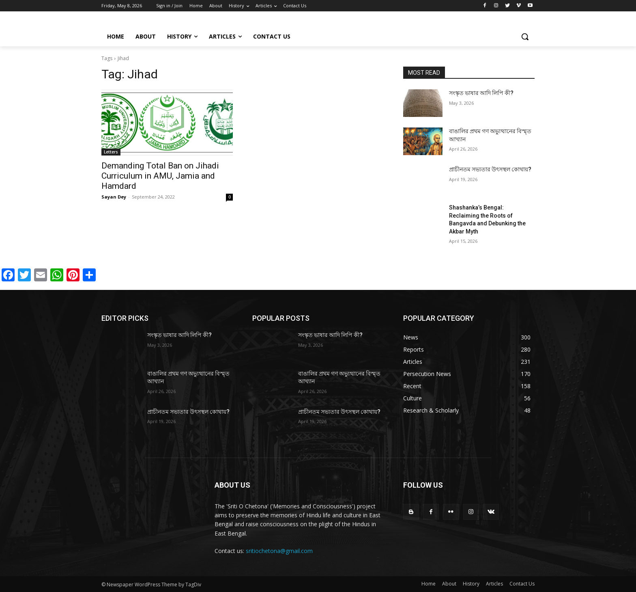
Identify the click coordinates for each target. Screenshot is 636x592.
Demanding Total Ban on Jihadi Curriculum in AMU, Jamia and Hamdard (160, 176)
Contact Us (522, 583)
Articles (494, 583)
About (449, 583)
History (471, 583)
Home (428, 583)
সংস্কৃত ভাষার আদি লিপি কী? (481, 93)
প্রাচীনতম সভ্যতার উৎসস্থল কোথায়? (490, 169)
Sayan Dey (113, 197)
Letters (111, 152)
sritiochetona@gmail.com (279, 551)
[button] (525, 36)
